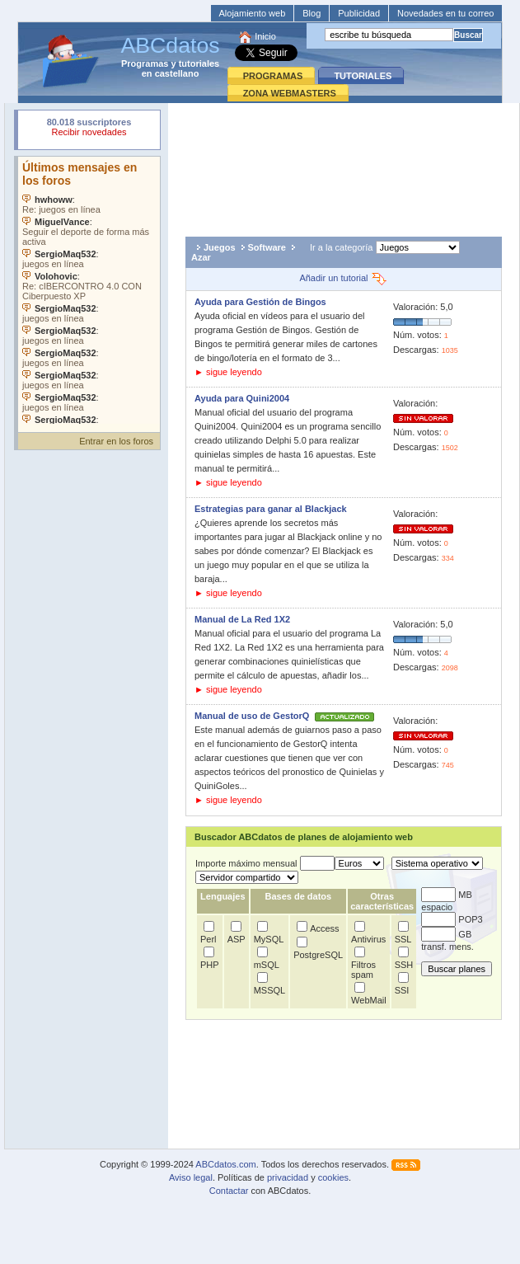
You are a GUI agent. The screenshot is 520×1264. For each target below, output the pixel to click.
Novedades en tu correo (445, 13)
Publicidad (359, 13)
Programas (144, 63)
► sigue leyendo (228, 372)
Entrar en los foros (116, 441)
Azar (201, 257)
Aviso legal (191, 1177)
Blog (311, 13)
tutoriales (199, 63)
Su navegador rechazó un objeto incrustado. (89, 129)
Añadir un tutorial (343, 278)
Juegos (220, 247)
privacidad (287, 1177)
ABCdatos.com (225, 1164)
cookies (333, 1177)
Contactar (229, 1191)
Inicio (265, 36)
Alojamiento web (252, 13)
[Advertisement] (344, 165)
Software (267, 247)
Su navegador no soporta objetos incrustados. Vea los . (89, 290)
